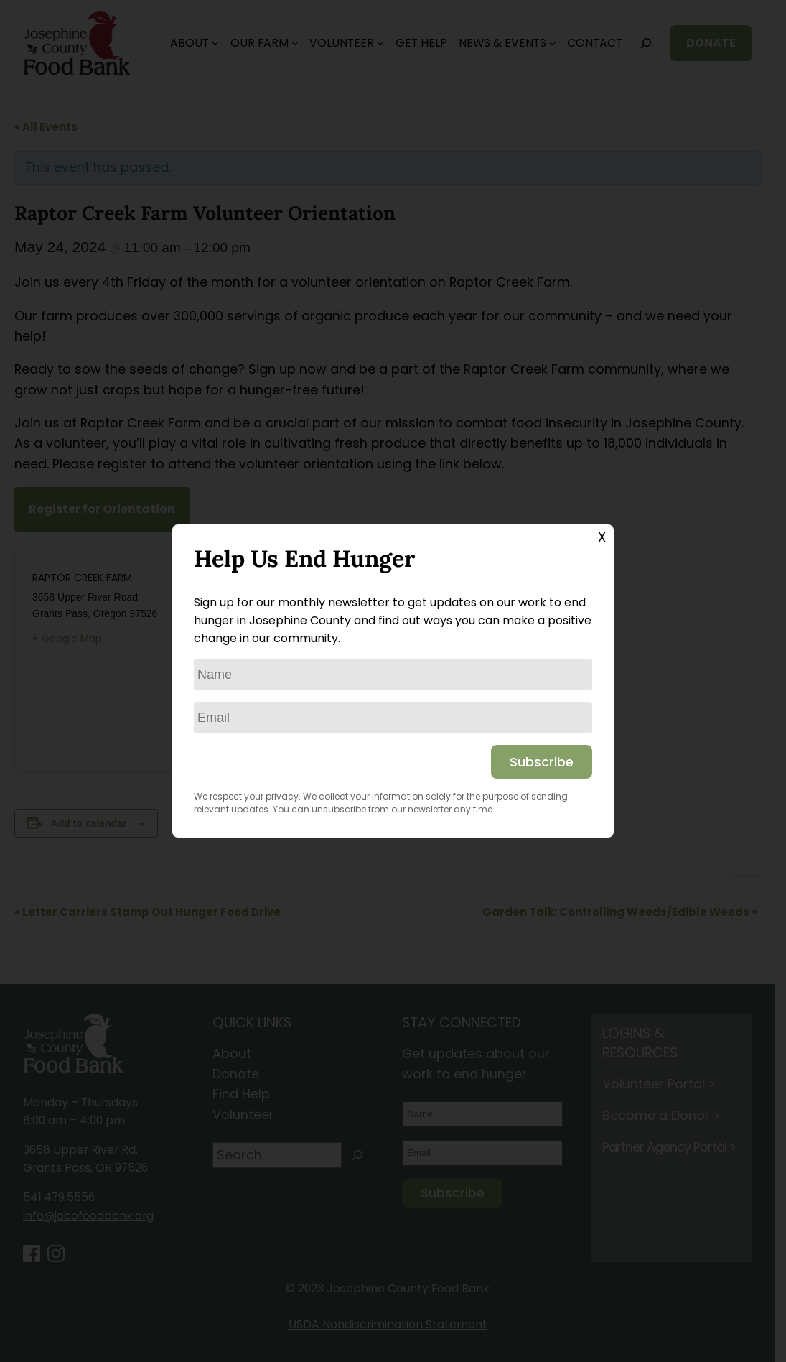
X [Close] (602, 537)
